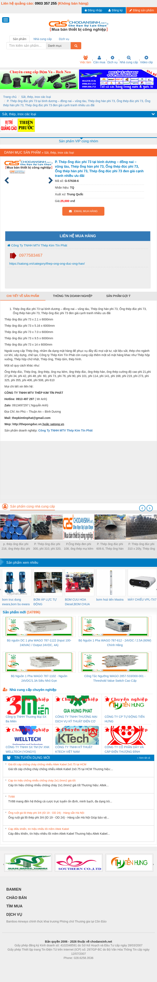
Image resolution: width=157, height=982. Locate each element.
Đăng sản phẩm (141, 10)
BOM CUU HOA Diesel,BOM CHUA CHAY (77, 602)
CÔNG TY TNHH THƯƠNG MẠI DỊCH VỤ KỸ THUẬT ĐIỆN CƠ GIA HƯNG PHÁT (76, 719)
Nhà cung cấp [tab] (42, 39)
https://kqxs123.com (98, 964)
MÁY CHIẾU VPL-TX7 (142, 599)
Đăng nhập (93, 10)
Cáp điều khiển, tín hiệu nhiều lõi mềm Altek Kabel (38, 828)
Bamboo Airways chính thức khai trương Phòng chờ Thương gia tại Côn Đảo (56, 921)
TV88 (11, 796)
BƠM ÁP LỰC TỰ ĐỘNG (45, 602)
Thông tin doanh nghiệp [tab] (72, 296)
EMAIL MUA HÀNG (83, 211)
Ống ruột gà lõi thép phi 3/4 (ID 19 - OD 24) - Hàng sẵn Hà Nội (46, 812)
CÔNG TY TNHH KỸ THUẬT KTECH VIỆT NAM (74, 749)
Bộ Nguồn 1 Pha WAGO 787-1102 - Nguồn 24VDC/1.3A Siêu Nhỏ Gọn (39, 678)
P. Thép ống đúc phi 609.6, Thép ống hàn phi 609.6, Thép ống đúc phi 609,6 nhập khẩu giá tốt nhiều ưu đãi (110, 546)
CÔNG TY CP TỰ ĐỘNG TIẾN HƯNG (125, 719)
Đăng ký (115, 10)
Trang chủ (10, 96)
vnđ (72, 201)
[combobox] (69, 46)
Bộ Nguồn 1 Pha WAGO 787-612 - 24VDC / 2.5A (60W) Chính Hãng (114, 643)
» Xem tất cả (143, 758)
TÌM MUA (14, 906)
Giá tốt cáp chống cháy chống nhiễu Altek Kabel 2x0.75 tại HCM (47, 764)
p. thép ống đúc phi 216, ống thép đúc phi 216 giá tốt (16, 546)
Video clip (146, 60)
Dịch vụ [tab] (64, 39)
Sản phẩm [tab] (19, 39)
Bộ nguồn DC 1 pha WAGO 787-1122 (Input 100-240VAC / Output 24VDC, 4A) (39, 643)
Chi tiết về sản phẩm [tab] (23, 296)
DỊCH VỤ (14, 914)
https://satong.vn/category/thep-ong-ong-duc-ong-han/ (46, 263)
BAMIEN (13, 889)
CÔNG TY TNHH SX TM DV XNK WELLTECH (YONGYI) (27, 749)
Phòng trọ (51, 964)
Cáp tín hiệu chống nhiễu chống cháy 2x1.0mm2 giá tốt (42, 780)
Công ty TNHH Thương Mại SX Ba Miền (26, 719)
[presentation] (142, 508)
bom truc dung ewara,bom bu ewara (16, 602)
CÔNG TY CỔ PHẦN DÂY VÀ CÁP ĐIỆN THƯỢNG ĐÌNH (124, 749)
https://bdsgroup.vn (72, 964)
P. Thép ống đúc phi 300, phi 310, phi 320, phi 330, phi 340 (47, 546)
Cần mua (99, 60)
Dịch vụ (112, 60)
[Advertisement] (78, 470)
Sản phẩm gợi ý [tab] (118, 296)
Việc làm (85, 60)
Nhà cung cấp (129, 60)
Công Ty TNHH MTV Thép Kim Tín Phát (37, 245)
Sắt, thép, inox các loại (36, 96)
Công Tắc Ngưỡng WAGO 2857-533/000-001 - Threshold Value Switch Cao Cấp (114, 678)
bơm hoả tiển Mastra (110, 599)
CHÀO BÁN (16, 898)
